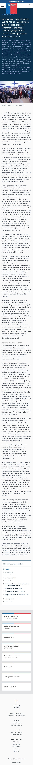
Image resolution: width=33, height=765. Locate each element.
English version (16, 762)
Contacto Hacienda (16, 725)
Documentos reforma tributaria (13, 588)
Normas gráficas (9, 599)
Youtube (16, 744)
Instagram (16, 746)
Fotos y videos (9, 572)
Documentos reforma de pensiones (15, 591)
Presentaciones (9, 581)
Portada (4, 105)
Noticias (22, 105)
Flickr (16, 751)
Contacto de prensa (10, 578)
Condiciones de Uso (16, 734)
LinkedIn (16, 749)
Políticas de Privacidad (16, 732)
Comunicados (8, 575)
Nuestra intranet (16, 723)
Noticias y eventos (13, 105)
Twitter (16, 742)
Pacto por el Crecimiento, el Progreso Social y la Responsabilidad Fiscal (17, 584)
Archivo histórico (9, 602)
